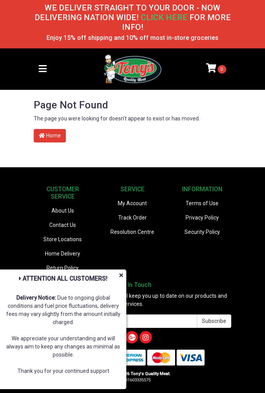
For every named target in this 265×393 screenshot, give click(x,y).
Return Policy (62, 268)
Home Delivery (62, 254)
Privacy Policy (202, 218)
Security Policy (202, 232)
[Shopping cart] (216, 69)
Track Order (132, 218)
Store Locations (62, 239)
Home (50, 135)
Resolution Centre (132, 232)
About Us (63, 211)
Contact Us (62, 225)
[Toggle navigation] (43, 69)
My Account (132, 203)
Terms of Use (202, 203)
